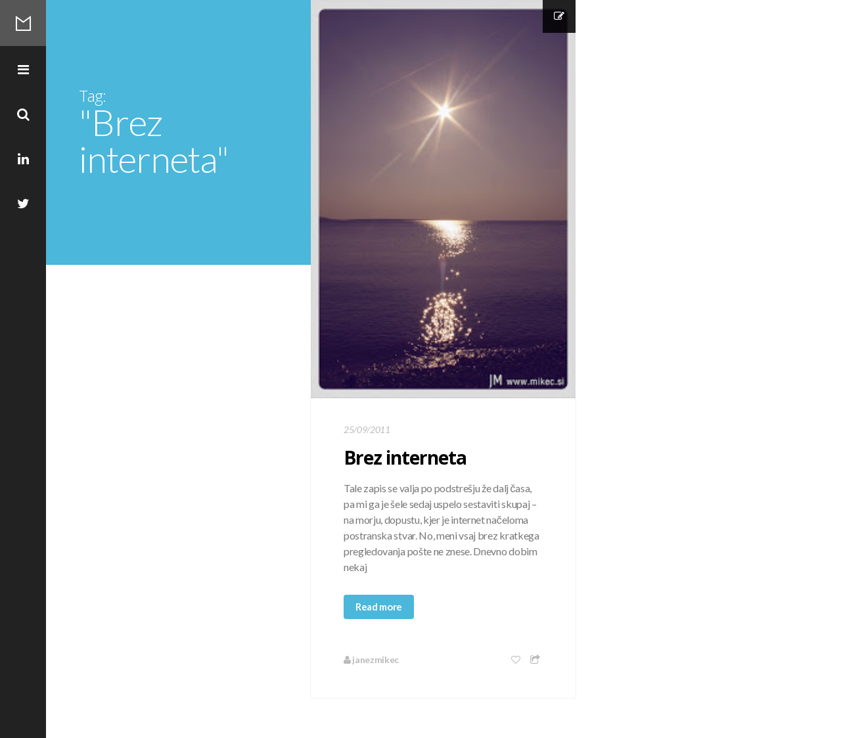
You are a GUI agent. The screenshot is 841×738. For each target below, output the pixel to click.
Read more (378, 606)
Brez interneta (405, 457)
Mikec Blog (23, 23)
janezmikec (371, 659)
